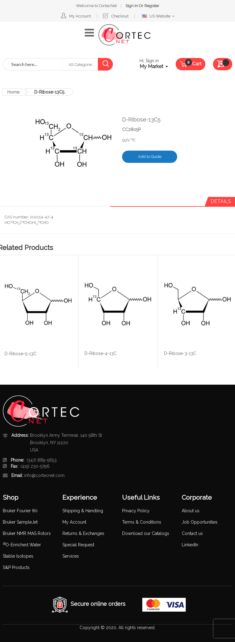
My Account (80, 16)
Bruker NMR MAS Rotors (27, 533)
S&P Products (16, 567)
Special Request (78, 544)
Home (13, 92)
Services (70, 556)
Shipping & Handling (82, 510)
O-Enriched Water (22, 544)
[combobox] (32, 64)
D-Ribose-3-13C (180, 353)
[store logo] (125, 34)
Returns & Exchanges (83, 533)
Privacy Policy (136, 510)
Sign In (132, 5)
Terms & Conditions (141, 522)
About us (191, 510)
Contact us (192, 533)
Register (151, 5)
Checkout (120, 16)
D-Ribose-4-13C (100, 353)
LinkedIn (190, 544)
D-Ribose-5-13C (20, 353)
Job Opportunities (200, 522)
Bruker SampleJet (20, 522)
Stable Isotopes (18, 556)
